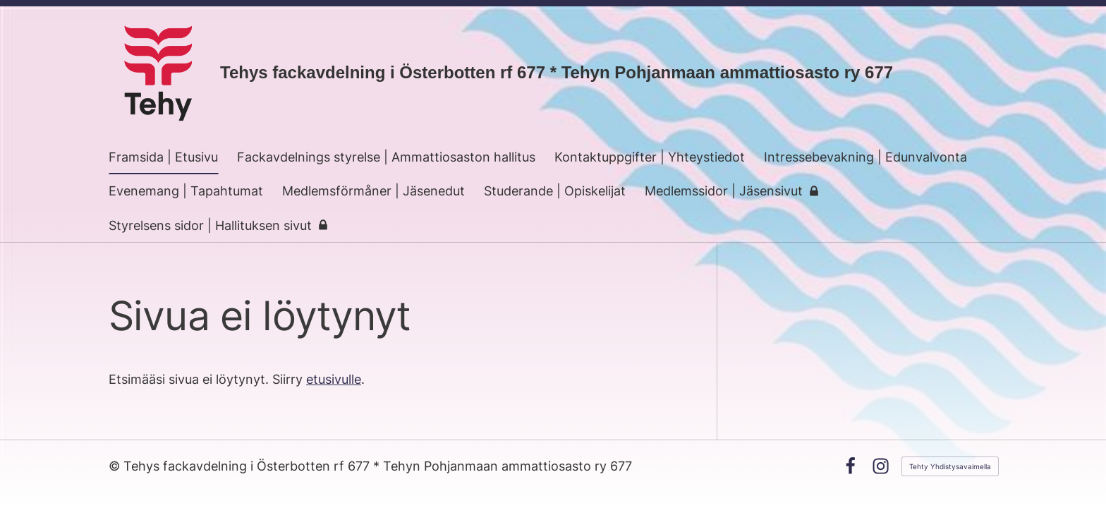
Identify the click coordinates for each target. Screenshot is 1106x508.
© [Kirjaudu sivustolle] (116, 466)
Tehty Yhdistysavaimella (950, 466)
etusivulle (333, 379)
